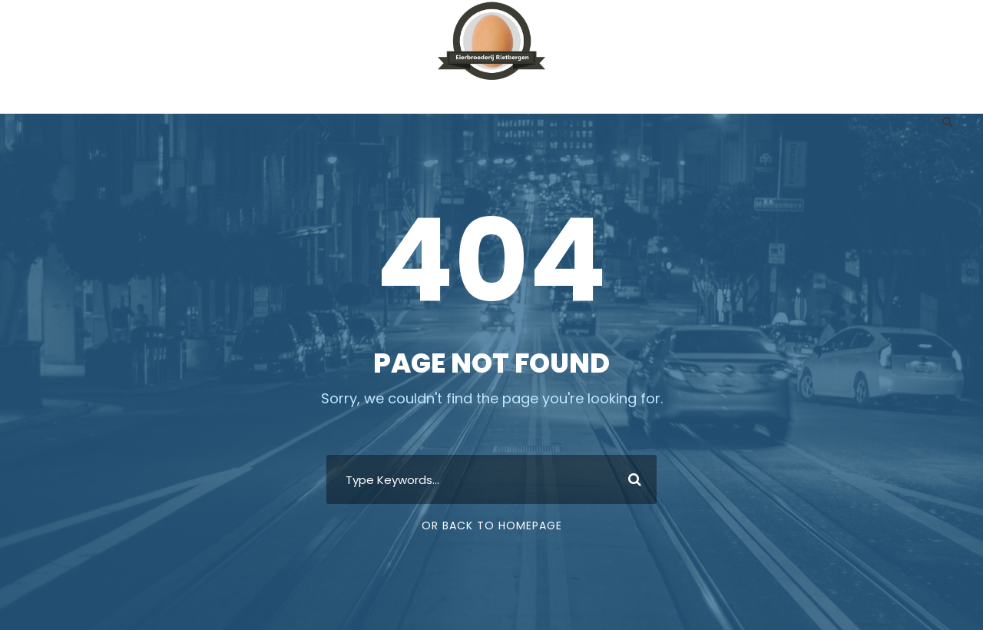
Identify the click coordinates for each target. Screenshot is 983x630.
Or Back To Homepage (492, 525)
